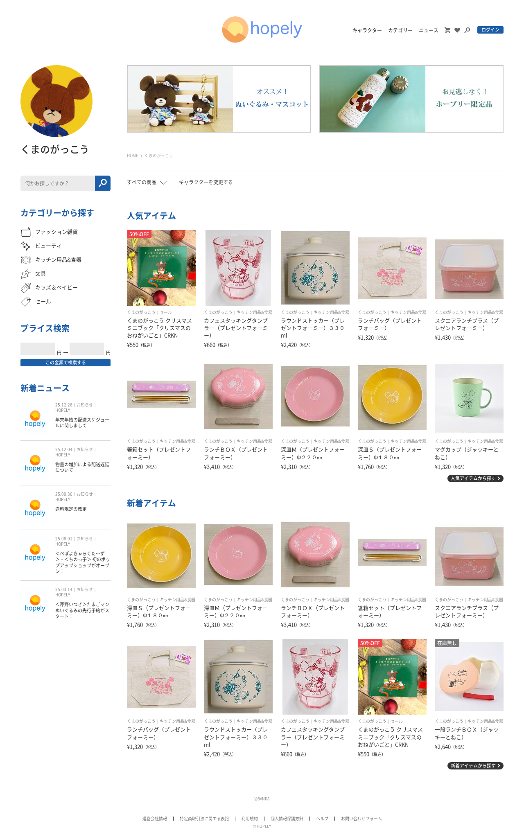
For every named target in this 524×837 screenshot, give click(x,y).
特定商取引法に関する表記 (204, 819)
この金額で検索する (65, 362)
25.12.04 (63, 449)
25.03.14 (63, 589)
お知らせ (85, 405)
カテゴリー (400, 30)
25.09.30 (63, 494)
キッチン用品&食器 (254, 312)
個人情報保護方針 (287, 819)
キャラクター (367, 30)
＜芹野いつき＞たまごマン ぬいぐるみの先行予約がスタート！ (82, 610)
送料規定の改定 (71, 509)
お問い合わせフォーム (361, 819)
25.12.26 (63, 405)
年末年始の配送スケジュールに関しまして (82, 422)
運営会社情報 (154, 819)
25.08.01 (63, 539)
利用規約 (250, 819)
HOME (132, 155)
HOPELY (62, 410)
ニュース (428, 30)
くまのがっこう (141, 312)
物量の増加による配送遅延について (82, 467)
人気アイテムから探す (473, 478)
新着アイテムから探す (473, 765)
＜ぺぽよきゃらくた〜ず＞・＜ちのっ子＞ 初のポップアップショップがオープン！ (82, 562)
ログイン (490, 29)
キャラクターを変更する (206, 182)
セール (166, 312)
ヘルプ (322, 819)
